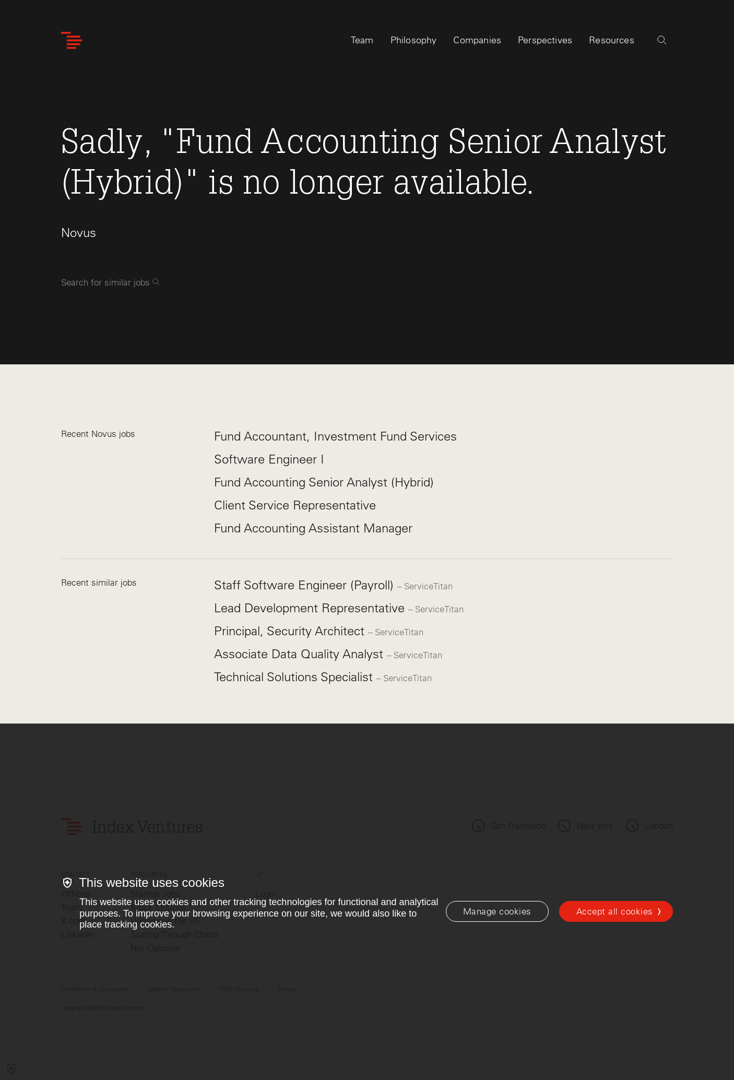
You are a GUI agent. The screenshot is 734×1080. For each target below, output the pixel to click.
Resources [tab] (611, 40)
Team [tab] (362, 40)
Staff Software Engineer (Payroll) (305, 584)
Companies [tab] (477, 40)
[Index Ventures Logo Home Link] (71, 40)
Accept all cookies (614, 911)
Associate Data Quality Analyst (300, 653)
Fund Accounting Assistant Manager (313, 528)
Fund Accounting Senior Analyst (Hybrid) (324, 482)
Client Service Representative (295, 505)
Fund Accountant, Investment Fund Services (335, 436)
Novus (78, 232)
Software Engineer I (269, 459)
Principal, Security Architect (291, 630)
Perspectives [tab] (545, 40)
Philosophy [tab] (413, 40)
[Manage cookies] (497, 911)
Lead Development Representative (311, 607)
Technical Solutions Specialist (295, 676)
